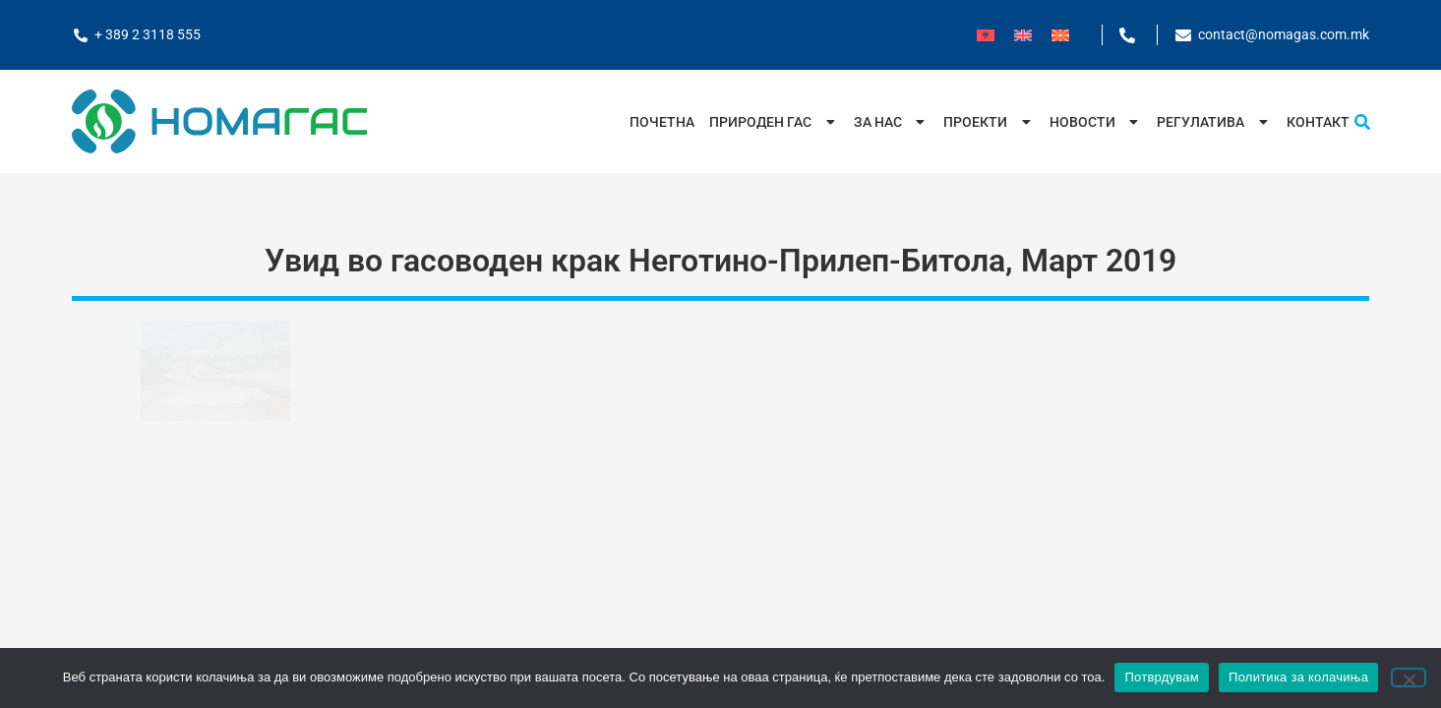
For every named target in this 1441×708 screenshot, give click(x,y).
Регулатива (1214, 122)
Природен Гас (774, 122)
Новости (1096, 122)
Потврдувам (1161, 677)
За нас (892, 122)
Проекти (989, 122)
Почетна (662, 122)
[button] (1362, 122)
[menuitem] (985, 35)
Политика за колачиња (1298, 677)
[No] (1408, 677)
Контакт (1318, 122)
